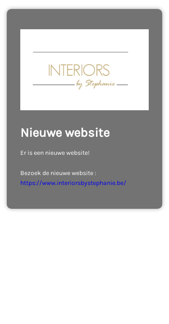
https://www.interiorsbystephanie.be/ (73, 183)
